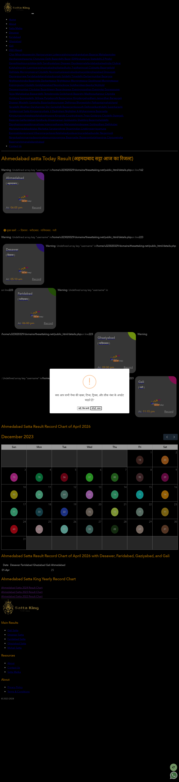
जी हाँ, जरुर (96, 408)
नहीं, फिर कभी (83, 408)
